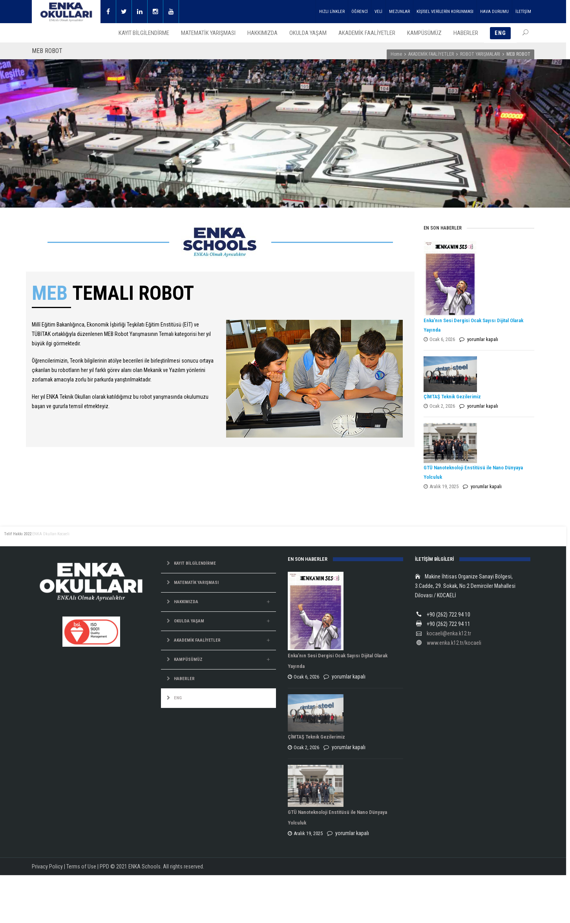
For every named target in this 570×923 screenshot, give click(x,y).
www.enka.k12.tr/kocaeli (454, 643)
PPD (104, 866)
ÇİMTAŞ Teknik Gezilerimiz (452, 396)
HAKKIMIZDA (186, 601)
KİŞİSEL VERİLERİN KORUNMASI (445, 11)
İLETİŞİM (523, 11)
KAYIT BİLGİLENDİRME (195, 563)
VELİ (378, 11)
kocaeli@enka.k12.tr (449, 633)
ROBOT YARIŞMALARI (480, 54)
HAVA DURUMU (494, 11)
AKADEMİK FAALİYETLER (431, 54)
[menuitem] (218, 698)
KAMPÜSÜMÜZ (188, 659)
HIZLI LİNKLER (332, 11)
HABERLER (184, 678)
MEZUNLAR (399, 11)
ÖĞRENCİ (359, 11)
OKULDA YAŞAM (189, 621)
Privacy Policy (47, 866)
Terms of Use (81, 866)
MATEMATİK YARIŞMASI (196, 582)
